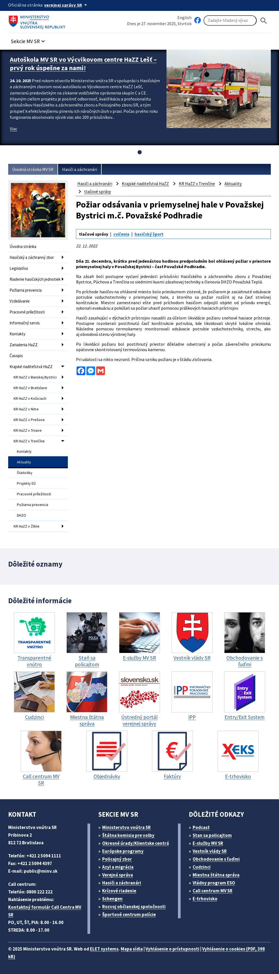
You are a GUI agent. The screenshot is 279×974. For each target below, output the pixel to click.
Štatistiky (24, 472)
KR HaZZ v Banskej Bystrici (35, 377)
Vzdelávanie (20, 301)
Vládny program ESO (214, 883)
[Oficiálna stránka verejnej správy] (66, 5)
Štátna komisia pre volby (128, 835)
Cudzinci (202, 867)
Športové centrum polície (129, 914)
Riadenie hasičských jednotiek (35, 279)
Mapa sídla (132, 949)
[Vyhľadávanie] (230, 20)
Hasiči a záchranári (79, 169)
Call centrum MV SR (212, 891)
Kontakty (17, 333)
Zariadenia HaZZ (24, 344)
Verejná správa (117, 875)
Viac (13, 128)
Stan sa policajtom (212, 835)
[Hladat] (264, 20)
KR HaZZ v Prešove (29, 419)
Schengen (112, 899)
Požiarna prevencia (26, 290)
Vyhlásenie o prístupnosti (172, 949)
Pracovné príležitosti (27, 312)
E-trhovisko (205, 899)
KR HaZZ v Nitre (26, 409)
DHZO (21, 515)
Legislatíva (19, 268)
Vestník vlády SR (210, 851)
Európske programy (123, 851)
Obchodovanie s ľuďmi (216, 859)
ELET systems (104, 949)
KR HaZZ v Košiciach (30, 398)
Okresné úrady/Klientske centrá (135, 843)
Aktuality (24, 462)
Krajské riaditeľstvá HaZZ (31, 366)
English (184, 17)
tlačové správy (97, 191)
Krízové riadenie (119, 891)
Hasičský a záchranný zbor (32, 257)
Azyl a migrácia (118, 867)
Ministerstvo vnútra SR (126, 827)
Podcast (201, 827)
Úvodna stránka (23, 246)
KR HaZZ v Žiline (27, 526)
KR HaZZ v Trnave (28, 430)
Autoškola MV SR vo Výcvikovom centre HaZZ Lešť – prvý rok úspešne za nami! (83, 63)
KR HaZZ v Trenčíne (29, 441)
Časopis (16, 355)
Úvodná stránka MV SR (32, 169)
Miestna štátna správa (216, 875)
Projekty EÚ (26, 483)
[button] (28, 40)
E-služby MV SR (208, 843)
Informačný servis (25, 322)
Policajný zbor (117, 859)
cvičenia (121, 234)
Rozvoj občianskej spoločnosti (134, 907)
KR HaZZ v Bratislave (30, 387)
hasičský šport (149, 234)
